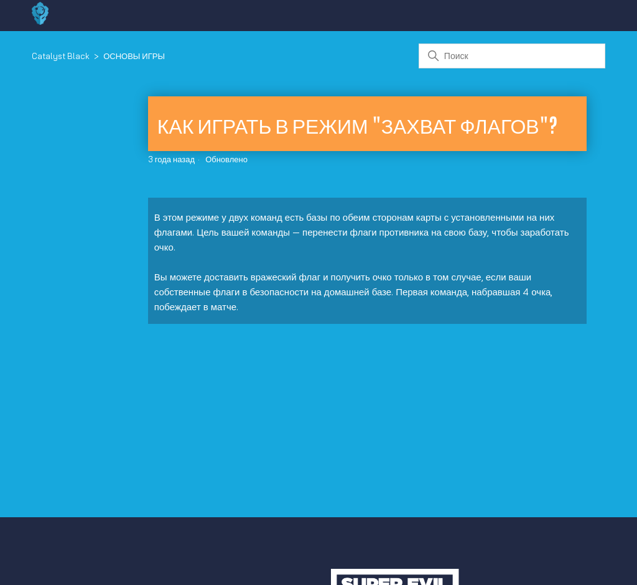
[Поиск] (512, 56)
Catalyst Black (61, 56)
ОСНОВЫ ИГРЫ (134, 56)
